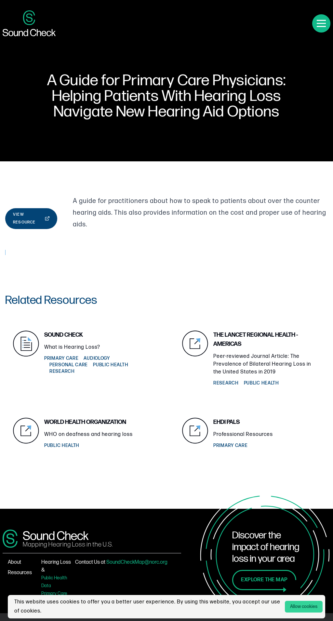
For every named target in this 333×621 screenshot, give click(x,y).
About (14, 562)
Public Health (54, 578)
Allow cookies (303, 606)
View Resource (31, 218)
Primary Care (54, 593)
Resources (20, 573)
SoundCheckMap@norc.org (136, 562)
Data (46, 585)
